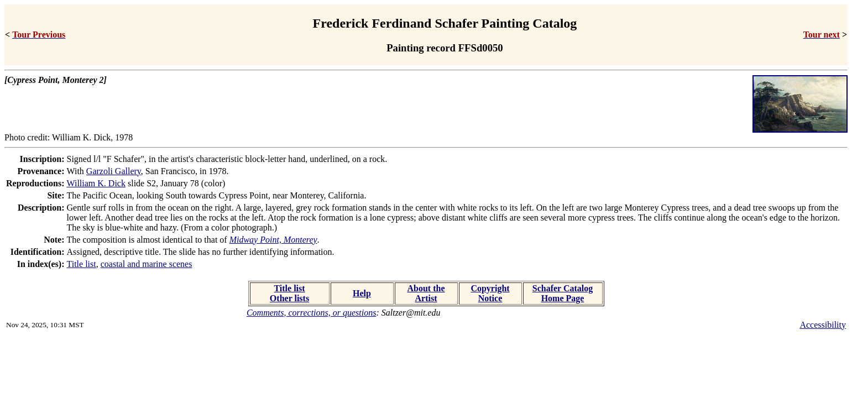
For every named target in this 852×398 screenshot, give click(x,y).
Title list (81, 264)
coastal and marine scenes (146, 264)
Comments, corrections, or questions (312, 312)
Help (362, 293)
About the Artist (426, 293)
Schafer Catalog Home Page (562, 293)
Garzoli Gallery (113, 171)
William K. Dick (96, 183)
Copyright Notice (490, 293)
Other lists (289, 298)
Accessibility (822, 324)
